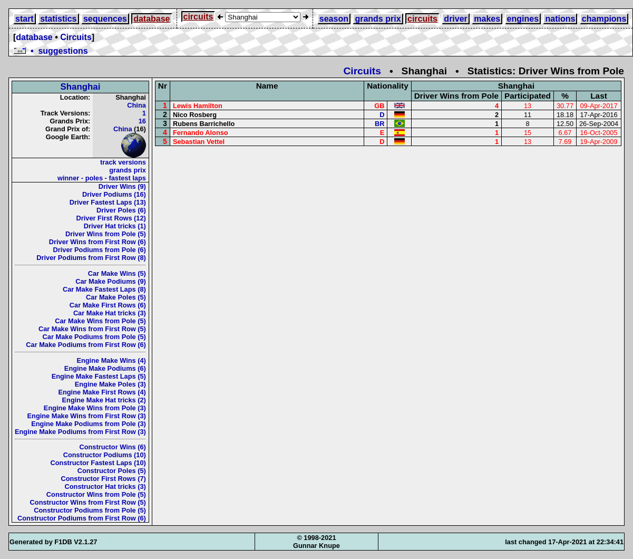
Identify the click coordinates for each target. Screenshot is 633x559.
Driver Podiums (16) (114, 194)
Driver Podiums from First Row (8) (91, 258)
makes (487, 18)
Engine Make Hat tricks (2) (104, 400)
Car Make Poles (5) (116, 297)
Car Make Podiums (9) (110, 281)
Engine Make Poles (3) (110, 384)
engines (523, 18)
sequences (105, 18)
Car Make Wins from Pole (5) (100, 321)
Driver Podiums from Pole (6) (99, 250)
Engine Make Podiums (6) (105, 368)
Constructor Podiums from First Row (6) (81, 518)
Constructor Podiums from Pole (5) (90, 510)
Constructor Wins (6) (112, 447)
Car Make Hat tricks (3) (109, 313)
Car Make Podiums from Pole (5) (94, 337)
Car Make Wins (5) (117, 273)
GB (379, 106)
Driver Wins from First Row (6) (97, 242)
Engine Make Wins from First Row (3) (86, 416)
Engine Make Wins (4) (110, 360)
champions (604, 18)
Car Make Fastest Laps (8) (104, 289)
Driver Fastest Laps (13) (108, 202)
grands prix (378, 18)
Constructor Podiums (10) (104, 455)
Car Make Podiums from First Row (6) (86, 345)
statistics (58, 18)
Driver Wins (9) (122, 186)
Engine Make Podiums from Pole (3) (88, 424)
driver (455, 18)
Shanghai (80, 87)
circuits (198, 16)
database (151, 18)
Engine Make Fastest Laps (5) (99, 376)
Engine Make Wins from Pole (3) (95, 408)
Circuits (76, 37)
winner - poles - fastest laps (101, 178)
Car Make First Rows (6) (108, 305)
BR (379, 124)
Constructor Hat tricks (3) (105, 486)
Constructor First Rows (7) (103, 479)
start (24, 18)
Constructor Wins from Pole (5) (96, 494)
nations (560, 18)
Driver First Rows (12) (111, 218)
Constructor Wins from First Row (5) (88, 502)
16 (142, 121)
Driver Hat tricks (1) (115, 226)
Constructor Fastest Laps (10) (98, 463)
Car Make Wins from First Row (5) (92, 329)
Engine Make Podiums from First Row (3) (80, 432)
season (333, 18)
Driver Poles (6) (121, 210)
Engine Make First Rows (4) (101, 392)
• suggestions (50, 50)
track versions (123, 162)
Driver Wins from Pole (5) (105, 234)
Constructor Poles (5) (111, 471)
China (136, 105)
